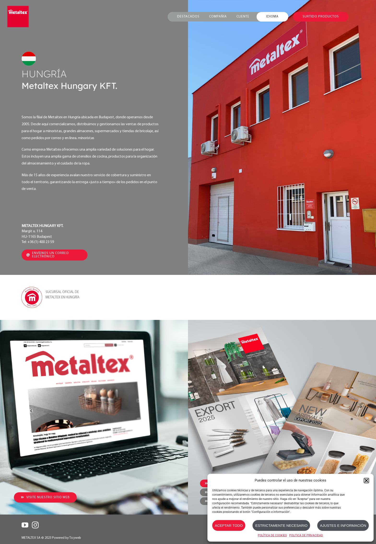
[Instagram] (35, 525)
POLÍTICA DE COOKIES (272, 535)
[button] (366, 480)
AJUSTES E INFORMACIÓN (343, 525)
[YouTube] (25, 525)
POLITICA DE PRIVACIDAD (306, 535)
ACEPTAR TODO (229, 525)
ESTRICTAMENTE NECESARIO (281, 525)
